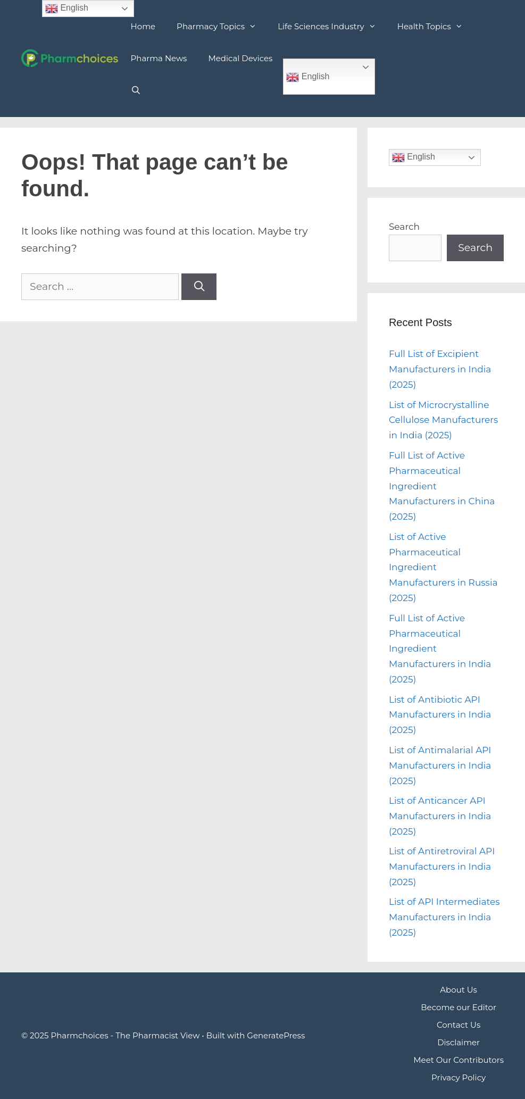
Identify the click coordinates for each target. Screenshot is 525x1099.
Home (143, 26)
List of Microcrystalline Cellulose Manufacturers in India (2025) (443, 420)
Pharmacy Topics (222, 27)
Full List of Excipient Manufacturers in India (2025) (440, 369)
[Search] (198, 287)
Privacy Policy (458, 1077)
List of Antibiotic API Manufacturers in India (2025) (440, 715)
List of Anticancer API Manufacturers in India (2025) (440, 816)
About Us (458, 990)
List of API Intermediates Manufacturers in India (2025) (444, 917)
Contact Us (458, 1025)
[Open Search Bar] (136, 90)
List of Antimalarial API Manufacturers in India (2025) (440, 765)
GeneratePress (276, 1035)
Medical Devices (240, 58)
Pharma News (159, 58)
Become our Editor (458, 1007)
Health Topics (435, 27)
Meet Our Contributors (458, 1060)
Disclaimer (458, 1042)
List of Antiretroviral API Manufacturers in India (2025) (442, 866)
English (307, 77)
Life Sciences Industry (332, 27)
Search (404, 226)
